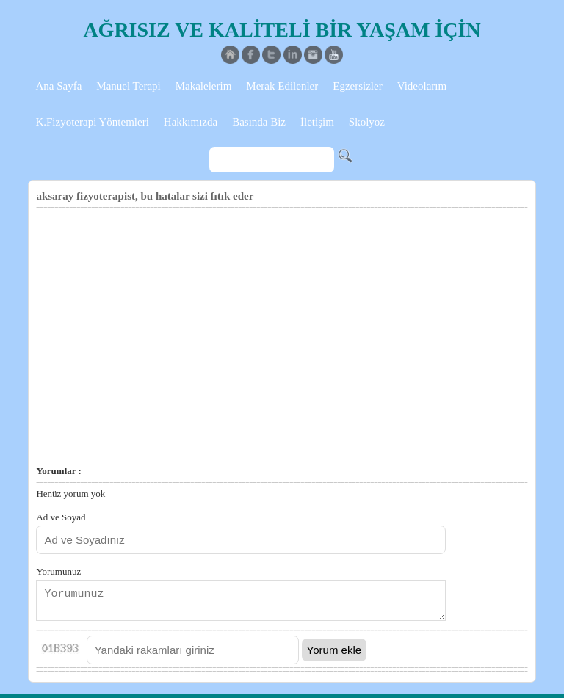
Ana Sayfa (58, 86)
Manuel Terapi (128, 86)
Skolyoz (367, 122)
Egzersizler (357, 86)
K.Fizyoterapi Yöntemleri (91, 122)
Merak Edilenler (282, 86)
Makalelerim (204, 86)
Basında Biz (259, 122)
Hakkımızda (190, 122)
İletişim (317, 122)
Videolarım (421, 86)
